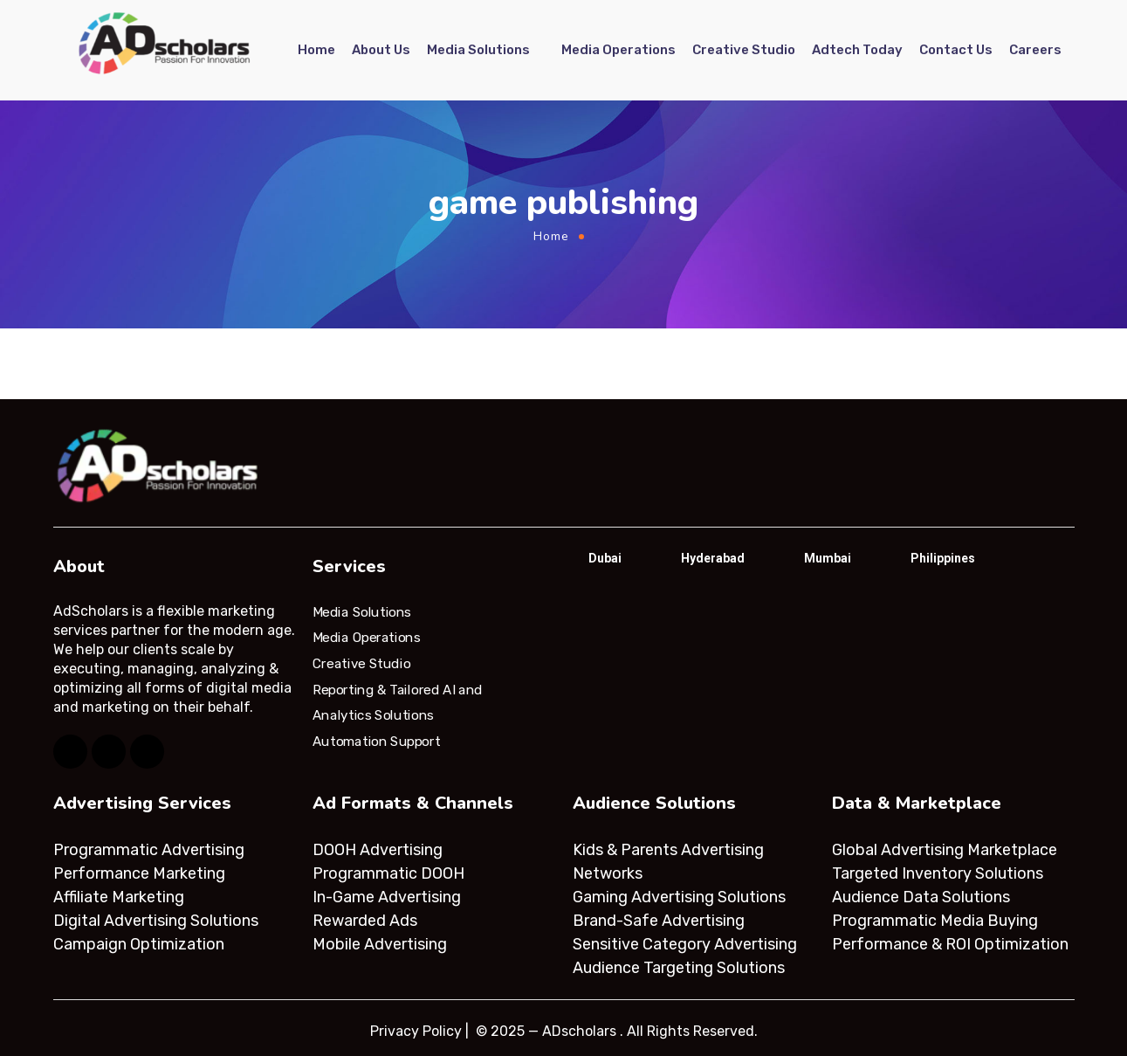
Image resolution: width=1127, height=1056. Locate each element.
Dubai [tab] (605, 558)
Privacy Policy (416, 1031)
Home (316, 50)
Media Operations (618, 50)
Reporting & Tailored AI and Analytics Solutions (398, 702)
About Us (381, 50)
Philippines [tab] (943, 558)
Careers (1035, 50)
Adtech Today (857, 50)
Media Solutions (478, 50)
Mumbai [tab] (827, 558)
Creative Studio (743, 50)
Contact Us (956, 50)
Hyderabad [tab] (713, 558)
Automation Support (376, 741)
